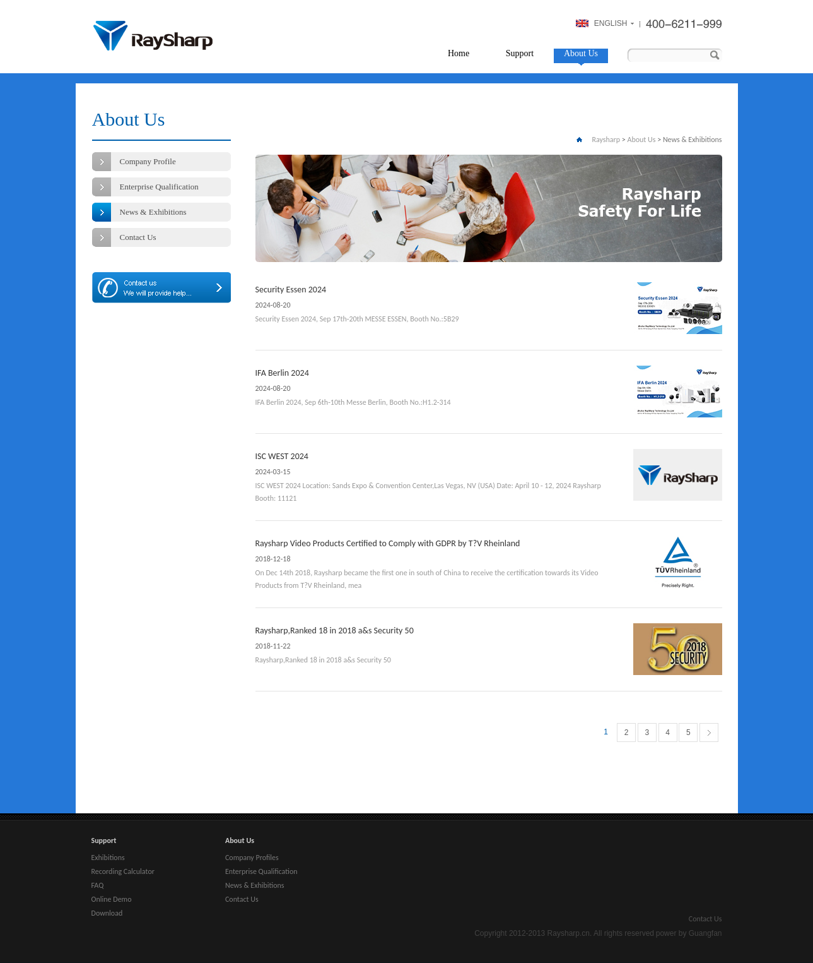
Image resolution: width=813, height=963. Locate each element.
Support (520, 53)
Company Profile (148, 161)
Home (458, 53)
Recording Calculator (123, 871)
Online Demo (111, 899)
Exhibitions (108, 857)
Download (107, 913)
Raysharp (153, 36)
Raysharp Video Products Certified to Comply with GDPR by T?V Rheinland (387, 543)
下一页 (709, 735)
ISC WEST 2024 (281, 456)
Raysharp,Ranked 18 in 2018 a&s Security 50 (334, 630)
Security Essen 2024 (291, 289)
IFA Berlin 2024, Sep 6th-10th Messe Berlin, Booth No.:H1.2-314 (353, 402)
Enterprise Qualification (159, 186)
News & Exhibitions (153, 212)
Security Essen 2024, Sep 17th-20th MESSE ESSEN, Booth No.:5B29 (357, 318)
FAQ (97, 885)
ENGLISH (611, 23)
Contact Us (138, 237)
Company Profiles (252, 857)
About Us (581, 53)
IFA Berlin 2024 (282, 373)
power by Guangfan (689, 933)
